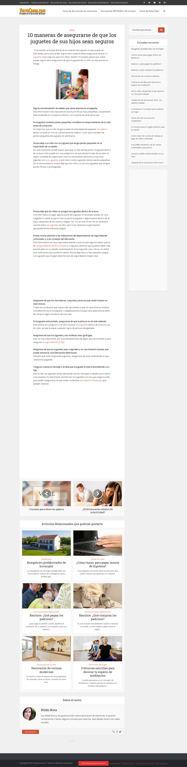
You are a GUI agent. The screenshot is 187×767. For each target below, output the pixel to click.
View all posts (30, 732)
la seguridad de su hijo (53, 342)
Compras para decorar (40, 2)
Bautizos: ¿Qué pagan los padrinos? (46, 617)
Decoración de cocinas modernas (46, 670)
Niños (72, 30)
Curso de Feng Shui (149, 11)
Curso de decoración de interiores (80, 11)
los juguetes (53, 225)
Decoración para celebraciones (46, 612)
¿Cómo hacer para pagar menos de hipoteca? (97, 564)
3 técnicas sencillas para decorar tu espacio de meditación (98, 671)
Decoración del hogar (98, 664)
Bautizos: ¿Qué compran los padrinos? (97, 617)
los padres (102, 129)
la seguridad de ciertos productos (52, 245)
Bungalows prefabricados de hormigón (46, 564)
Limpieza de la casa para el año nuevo (147, 162)
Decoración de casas (59, 2)
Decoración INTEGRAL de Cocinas (118, 11)
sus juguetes (52, 160)
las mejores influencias (91, 380)
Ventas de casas (98, 559)
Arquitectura (24, 2)
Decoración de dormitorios (98, 2)
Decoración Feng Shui (119, 2)
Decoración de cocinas (77, 2)
